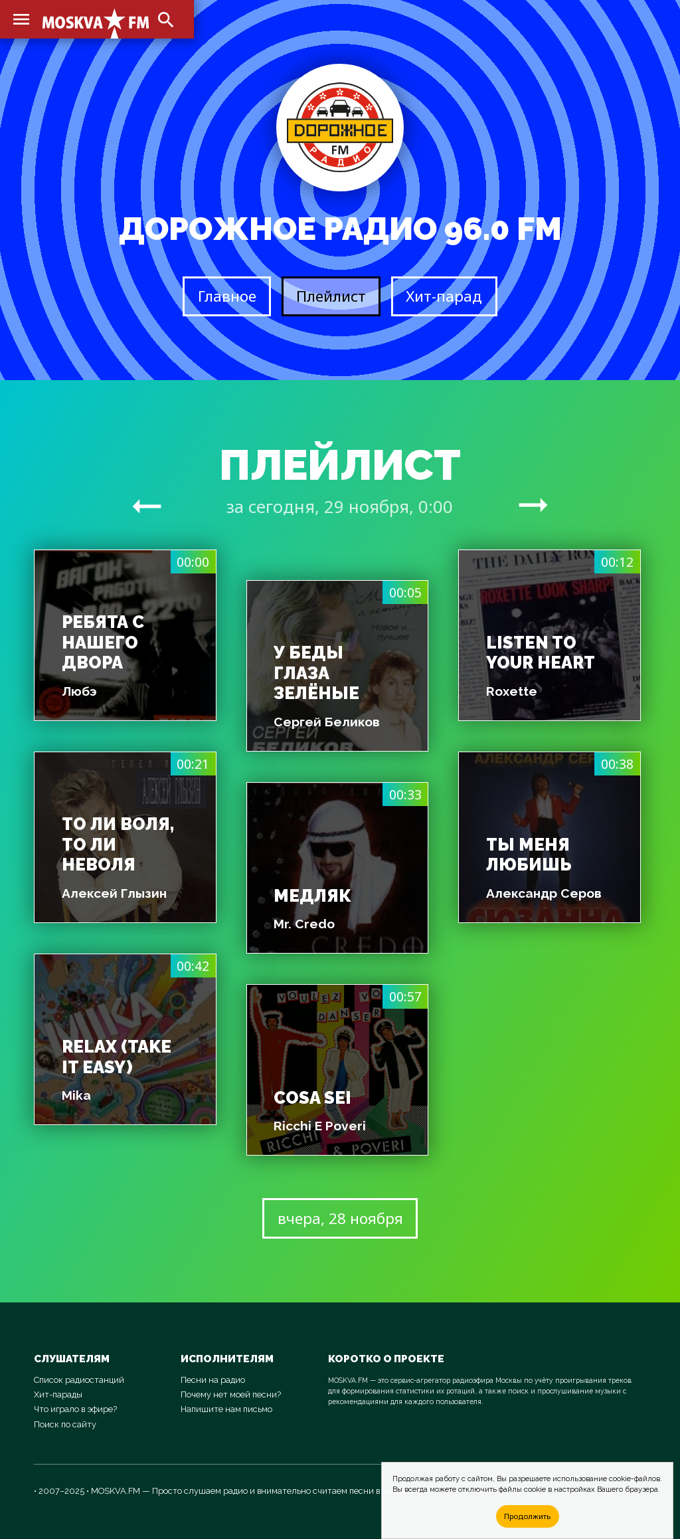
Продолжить (527, 1516)
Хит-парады (58, 1394)
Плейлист (331, 296)
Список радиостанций (79, 1380)
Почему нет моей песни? (231, 1394)
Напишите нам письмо (226, 1409)
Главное (227, 296)
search (166, 20)
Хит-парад (444, 296)
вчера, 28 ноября (340, 1218)
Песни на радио (213, 1380)
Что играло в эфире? (75, 1409)
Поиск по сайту (65, 1424)
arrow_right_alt (147, 505)
